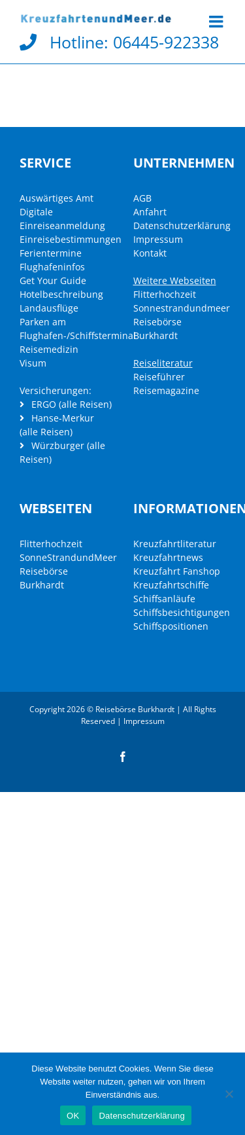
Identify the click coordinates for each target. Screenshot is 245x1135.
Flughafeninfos (52, 267)
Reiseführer (159, 376)
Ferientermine (51, 253)
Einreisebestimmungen (71, 239)
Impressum (158, 239)
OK (73, 1116)
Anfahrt (150, 212)
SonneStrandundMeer (68, 557)
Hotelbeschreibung (61, 294)
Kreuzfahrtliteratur (174, 543)
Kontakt (150, 253)
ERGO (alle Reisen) (66, 404)
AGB (142, 198)
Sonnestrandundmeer (181, 308)
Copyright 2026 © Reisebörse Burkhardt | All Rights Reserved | (122, 715)
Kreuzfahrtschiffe (171, 585)
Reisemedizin (49, 349)
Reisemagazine (166, 390)
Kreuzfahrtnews (168, 557)
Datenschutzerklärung (182, 225)
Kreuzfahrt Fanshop (176, 571)
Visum (33, 363)
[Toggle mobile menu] (217, 21)
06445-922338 (166, 42)
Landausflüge (49, 308)
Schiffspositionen (170, 626)
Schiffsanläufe (164, 598)
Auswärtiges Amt (56, 198)
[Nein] (228, 1093)
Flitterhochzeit (164, 294)
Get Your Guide (53, 280)
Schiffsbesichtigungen (181, 612)
